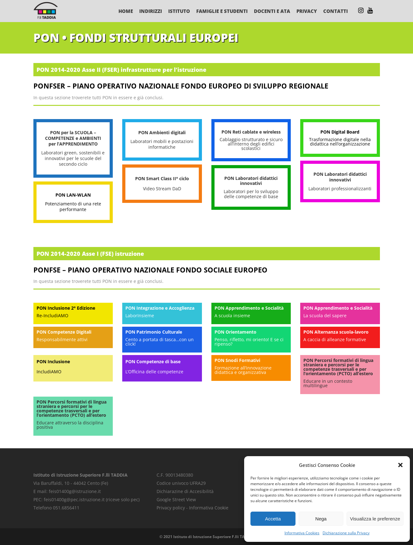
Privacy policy (171, 508)
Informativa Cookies (301, 533)
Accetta (273, 518)
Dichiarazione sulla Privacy (346, 533)
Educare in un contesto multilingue (327, 383)
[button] (400, 465)
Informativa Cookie (208, 508)
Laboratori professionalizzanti (339, 189)
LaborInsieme (139, 315)
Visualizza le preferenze (375, 518)
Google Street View (176, 499)
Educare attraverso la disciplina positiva (70, 425)
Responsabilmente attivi (62, 339)
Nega (321, 518)
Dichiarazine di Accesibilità (185, 491)
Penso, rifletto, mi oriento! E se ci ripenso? (249, 341)
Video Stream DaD (162, 189)
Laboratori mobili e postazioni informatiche (161, 144)
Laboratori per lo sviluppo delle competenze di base (251, 193)
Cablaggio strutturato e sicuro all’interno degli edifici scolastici (251, 143)
